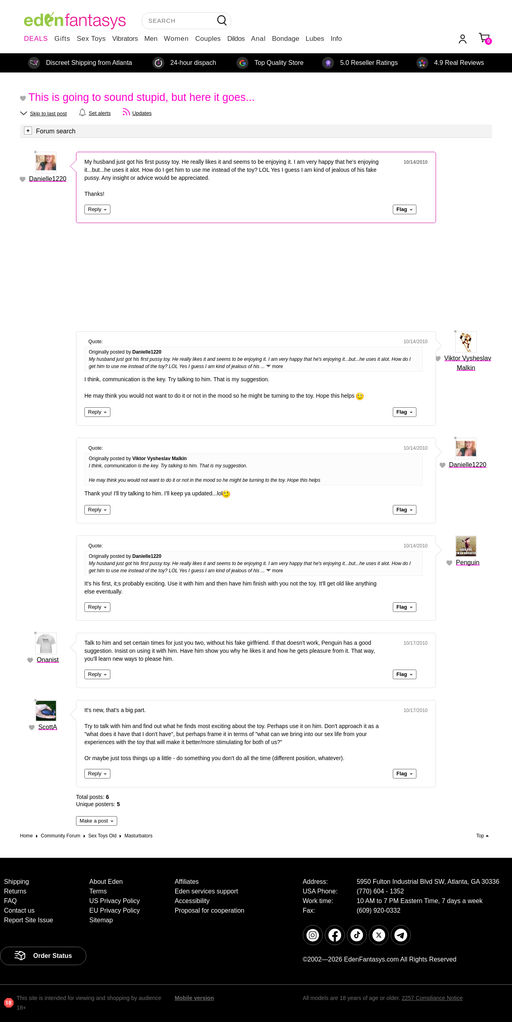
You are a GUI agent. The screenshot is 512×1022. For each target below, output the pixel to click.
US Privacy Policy (114, 900)
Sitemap (101, 920)
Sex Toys (91, 38)
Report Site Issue (28, 920)
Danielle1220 (47, 178)
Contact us (19, 910)
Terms (98, 891)
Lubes (315, 38)
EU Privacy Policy (114, 910)
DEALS (36, 38)
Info (336, 38)
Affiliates (187, 881)
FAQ (10, 900)
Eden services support (206, 891)
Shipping (16, 881)
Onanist (48, 659)
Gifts (62, 38)
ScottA (47, 727)
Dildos (235, 38)
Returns (15, 891)
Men (151, 38)
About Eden (106, 881)
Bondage (285, 38)
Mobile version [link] (194, 998)
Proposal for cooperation (209, 910)
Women (176, 38)
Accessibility (192, 900)
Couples (208, 38)
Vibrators (125, 38)
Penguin (468, 562)
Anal (258, 38)
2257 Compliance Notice (432, 998)
